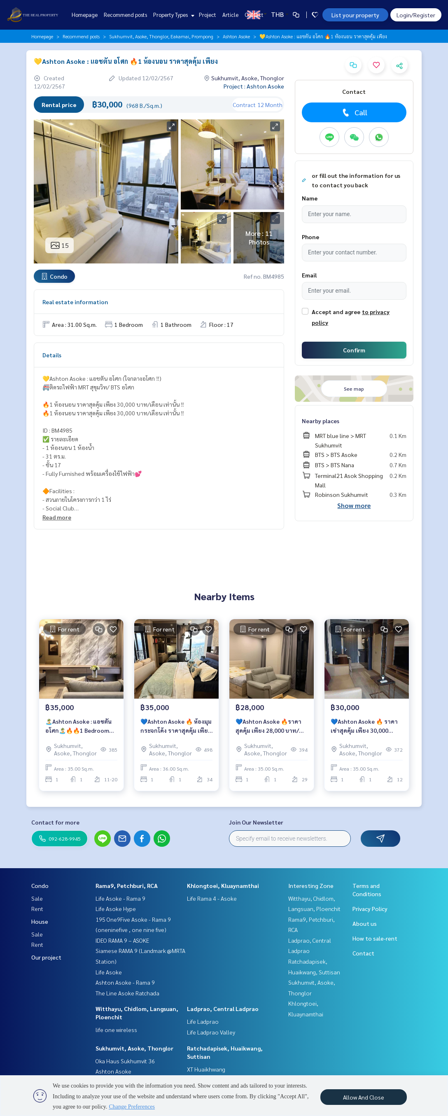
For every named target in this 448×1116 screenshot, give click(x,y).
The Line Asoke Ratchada (127, 993)
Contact (254, 14)
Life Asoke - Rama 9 (120, 898)
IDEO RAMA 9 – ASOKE (122, 940)
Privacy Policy (369, 908)
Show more (354, 505)
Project (207, 14)
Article (230, 14)
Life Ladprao (203, 1021)
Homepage (85, 14)
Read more (56, 517)
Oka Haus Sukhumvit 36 (125, 1061)
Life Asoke (109, 972)
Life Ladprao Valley (211, 1032)
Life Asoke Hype (116, 908)
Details (51, 355)
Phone (310, 236)
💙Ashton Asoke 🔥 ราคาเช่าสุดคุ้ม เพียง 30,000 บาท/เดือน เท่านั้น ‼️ (364, 726)
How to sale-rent (374, 938)
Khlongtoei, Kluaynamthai (223, 885)
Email (309, 275)
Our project (46, 957)
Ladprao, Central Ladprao (223, 1008)
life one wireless (116, 1029)
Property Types (172, 14)
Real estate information (75, 301)
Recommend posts (125, 14)
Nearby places (320, 420)
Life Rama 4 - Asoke (212, 898)
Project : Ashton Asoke (254, 86)
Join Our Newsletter (256, 822)
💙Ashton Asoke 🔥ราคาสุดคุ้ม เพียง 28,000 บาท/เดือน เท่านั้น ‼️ (268, 726)
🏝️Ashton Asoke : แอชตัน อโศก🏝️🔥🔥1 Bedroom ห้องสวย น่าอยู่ (78, 726)
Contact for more (55, 822)
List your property (355, 15)
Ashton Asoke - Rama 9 (125, 982)
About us (364, 923)
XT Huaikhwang (206, 1069)
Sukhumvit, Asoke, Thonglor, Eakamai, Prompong (161, 36)
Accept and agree (336, 311)
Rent (37, 908)
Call (354, 112)
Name (309, 198)
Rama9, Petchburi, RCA (127, 885)
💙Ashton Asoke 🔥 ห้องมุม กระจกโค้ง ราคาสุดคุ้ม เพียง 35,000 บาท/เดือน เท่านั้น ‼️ (176, 726)
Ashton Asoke (236, 36)
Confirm (354, 350)
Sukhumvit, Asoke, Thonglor (134, 1048)
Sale (37, 898)
